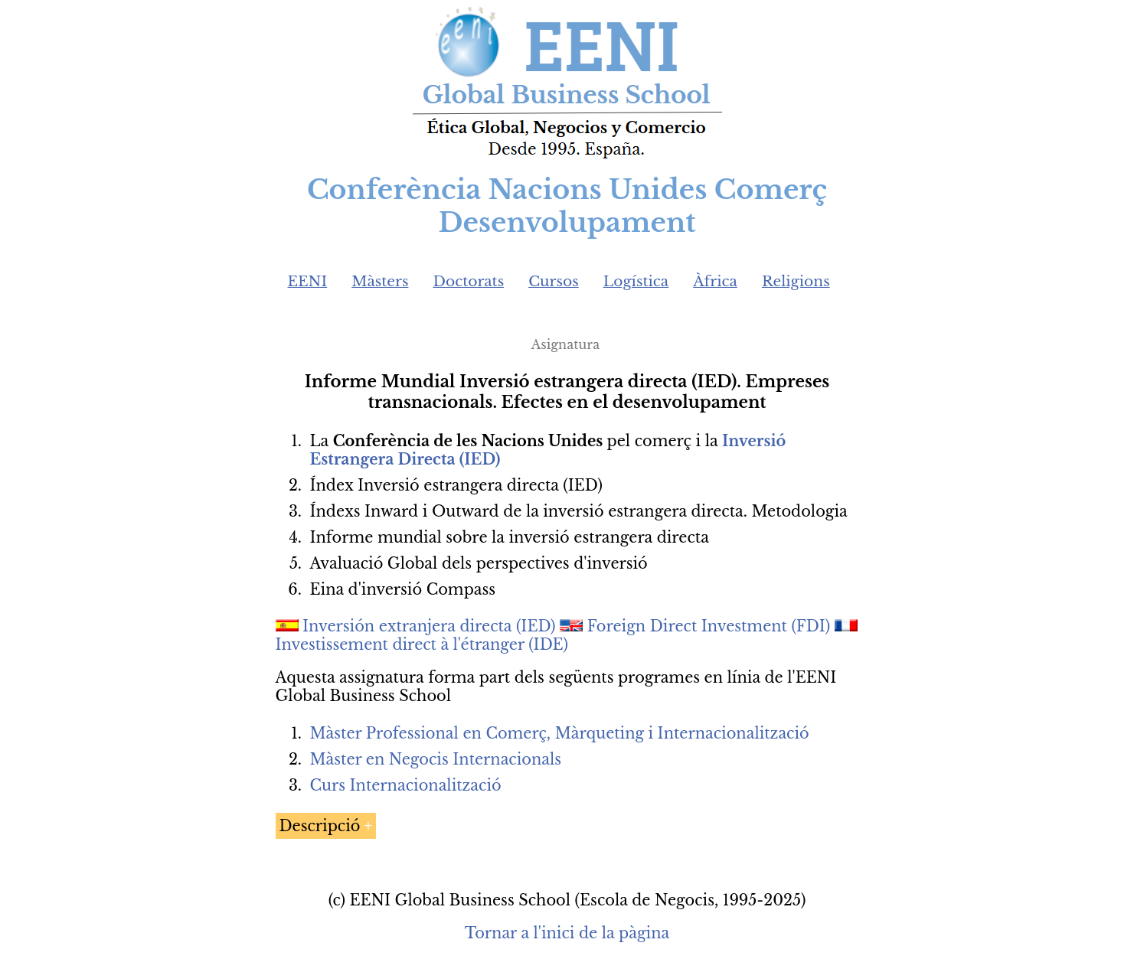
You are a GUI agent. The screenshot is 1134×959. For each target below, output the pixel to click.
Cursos (553, 281)
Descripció (320, 826)
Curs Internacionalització (406, 785)
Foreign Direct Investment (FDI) (709, 626)
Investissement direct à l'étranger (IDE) (422, 644)
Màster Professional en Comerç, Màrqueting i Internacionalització (559, 733)
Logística (636, 281)
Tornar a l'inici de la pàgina (567, 933)
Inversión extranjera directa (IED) (428, 626)
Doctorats (468, 281)
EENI (308, 281)
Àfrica (715, 281)
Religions (796, 281)
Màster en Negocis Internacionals (436, 759)
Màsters (379, 281)
